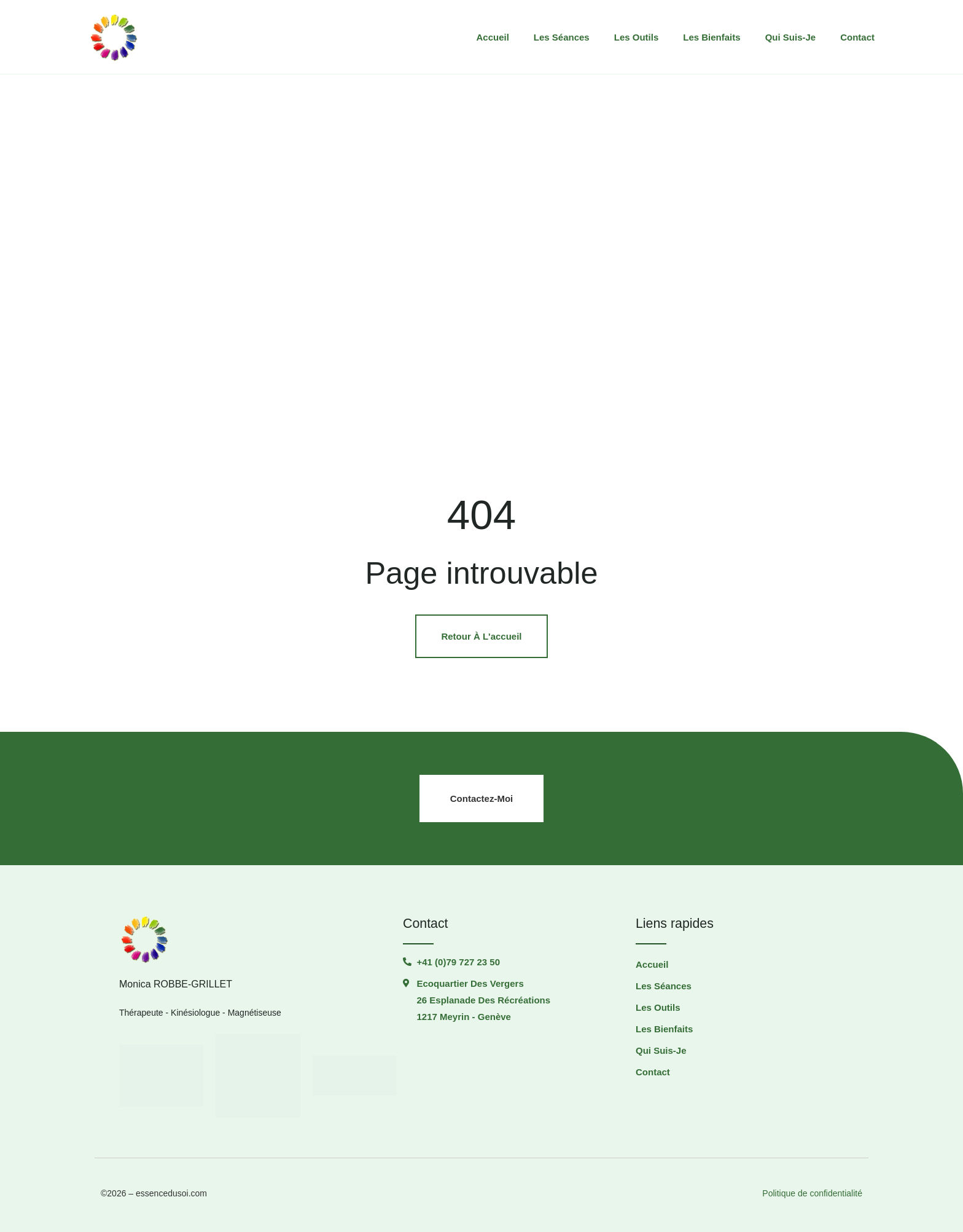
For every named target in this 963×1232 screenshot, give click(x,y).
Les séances (562, 37)
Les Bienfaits (711, 37)
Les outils (636, 37)
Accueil (492, 37)
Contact (857, 37)
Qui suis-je (790, 37)
